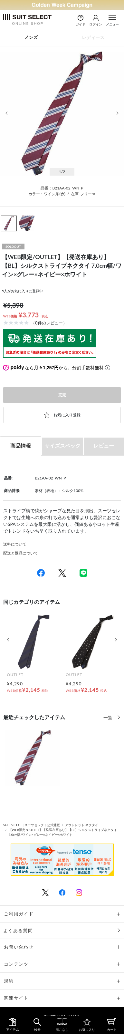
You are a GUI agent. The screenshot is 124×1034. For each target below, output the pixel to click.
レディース (93, 37)
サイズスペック (62, 445)
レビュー (103, 445)
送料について (14, 544)
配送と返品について (20, 553)
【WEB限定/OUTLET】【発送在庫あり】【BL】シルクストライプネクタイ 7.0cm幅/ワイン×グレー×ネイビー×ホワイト (63, 832)
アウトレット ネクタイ (81, 825)
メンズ (31, 37)
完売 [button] (62, 394)
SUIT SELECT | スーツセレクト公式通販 (31, 825)
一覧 (108, 717)
